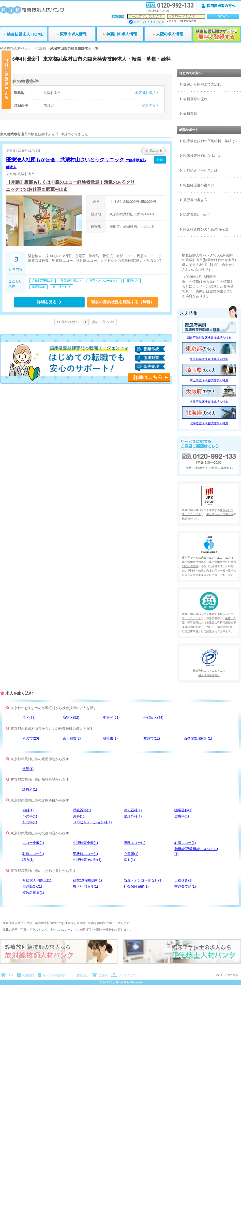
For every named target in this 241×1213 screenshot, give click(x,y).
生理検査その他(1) (87, 860)
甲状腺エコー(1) (85, 854)
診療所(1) (29, 789)
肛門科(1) (29, 822)
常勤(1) (27, 769)
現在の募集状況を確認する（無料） (122, 302)
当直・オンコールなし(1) (143, 880)
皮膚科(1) (181, 816)
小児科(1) (29, 816)
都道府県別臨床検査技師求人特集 (209, 337)
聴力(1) (27, 860)
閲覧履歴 (118, 16)
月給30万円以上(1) (36, 880)
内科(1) (27, 810)
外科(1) (78, 816)
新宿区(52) (71, 717)
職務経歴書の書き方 (198, 185)
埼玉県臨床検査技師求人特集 (209, 380)
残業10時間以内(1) (87, 880)
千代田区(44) (153, 717)
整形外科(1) (133, 816)
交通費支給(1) (185, 886)
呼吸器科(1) (82, 810)
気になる (153, 150)
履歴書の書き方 (195, 200)
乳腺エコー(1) (33, 854)
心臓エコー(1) (185, 843)
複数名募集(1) (33, 893)
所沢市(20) (30, 738)
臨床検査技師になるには (202, 156)
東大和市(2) (72, 738)
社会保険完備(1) (136, 886)
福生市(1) (110, 738)
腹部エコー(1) (134, 843)
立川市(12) (151, 738)
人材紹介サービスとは (200, 170)
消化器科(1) (133, 810)
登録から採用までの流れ (202, 84)
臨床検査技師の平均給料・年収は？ (210, 141)
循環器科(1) (183, 810)
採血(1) (129, 860)
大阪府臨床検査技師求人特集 (209, 401)
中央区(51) (111, 717)
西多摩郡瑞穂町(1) (198, 738)
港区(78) (28, 717)
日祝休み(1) (183, 880)
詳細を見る (49, 302)
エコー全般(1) (33, 843)
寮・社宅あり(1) (85, 886)
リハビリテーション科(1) (92, 822)
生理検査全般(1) (85, 843)
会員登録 (190, 114)
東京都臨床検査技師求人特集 (209, 359)
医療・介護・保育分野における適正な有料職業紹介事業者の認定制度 (209, 622)
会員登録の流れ (195, 99)
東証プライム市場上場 (219, 514)
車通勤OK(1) (32, 886)
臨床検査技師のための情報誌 (205, 229)
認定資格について (197, 215)
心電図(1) (131, 854)
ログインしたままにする (149, 21)
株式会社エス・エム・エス (214, 557)
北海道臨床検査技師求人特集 (209, 423)
